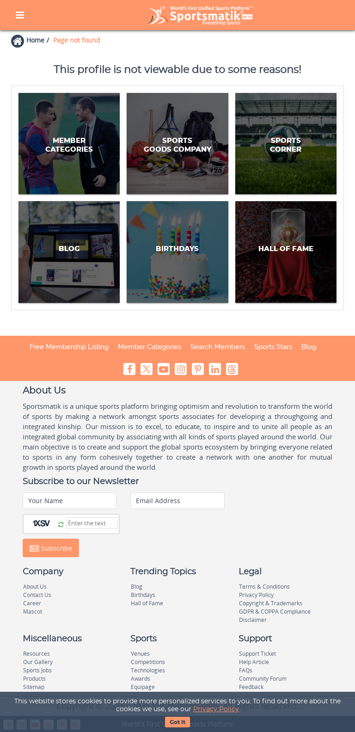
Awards (140, 679)
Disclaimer (253, 620)
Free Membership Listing (69, 347)
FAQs (245, 670)
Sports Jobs (37, 670)
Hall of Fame (147, 603)
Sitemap (33, 687)
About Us (35, 587)
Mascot (32, 611)
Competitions (148, 662)
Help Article (254, 662)
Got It (177, 722)
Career (32, 603)
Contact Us (37, 595)
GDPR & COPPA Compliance (275, 611)
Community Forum (263, 679)
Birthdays (143, 595)
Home (35, 40)
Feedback (251, 687)
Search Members (217, 347)
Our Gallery (38, 662)
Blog (308, 347)
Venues (140, 654)
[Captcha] (92, 523)
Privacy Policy (216, 709)
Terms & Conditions (264, 587)
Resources (36, 654)
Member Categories (149, 347)
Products (34, 679)
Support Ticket (257, 654)
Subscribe (51, 548)
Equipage (143, 687)
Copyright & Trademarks (270, 603)
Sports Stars (273, 347)
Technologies (148, 670)
